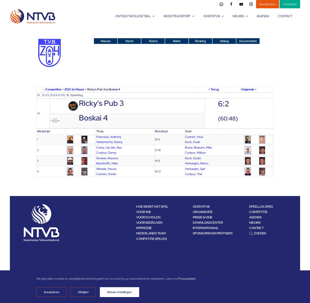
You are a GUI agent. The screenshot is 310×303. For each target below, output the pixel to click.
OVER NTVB (201, 207)
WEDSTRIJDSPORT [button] (179, 16)
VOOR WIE (143, 212)
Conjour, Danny (106, 153)
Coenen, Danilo (106, 174)
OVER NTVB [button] (213, 16)
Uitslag (224, 41)
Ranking (200, 41)
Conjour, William (195, 153)
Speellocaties (267, 4)
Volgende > (249, 89)
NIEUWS (255, 223)
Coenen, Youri (194, 137)
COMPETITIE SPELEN (151, 239)
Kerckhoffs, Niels (107, 163)
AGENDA (263, 16)
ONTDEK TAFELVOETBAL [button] (135, 16)
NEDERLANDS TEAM (151, 233)
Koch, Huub (192, 142)
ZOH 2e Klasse (74, 89)
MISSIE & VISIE (203, 217)
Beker (177, 41)
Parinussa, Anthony (108, 137)
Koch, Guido (193, 158)
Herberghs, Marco (196, 163)
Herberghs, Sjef (195, 169)
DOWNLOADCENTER (208, 223)
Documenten (248, 41)
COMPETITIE (258, 212)
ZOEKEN (257, 233)
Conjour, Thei (193, 174)
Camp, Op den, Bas (109, 148)
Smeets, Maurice (107, 158)
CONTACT (285, 16)
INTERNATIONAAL (206, 228)
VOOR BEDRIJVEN (149, 223)
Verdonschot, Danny (109, 142)
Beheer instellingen (119, 292)
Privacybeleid (187, 279)
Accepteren (51, 292)
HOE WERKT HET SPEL (152, 207)
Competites (53, 89)
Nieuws (105, 41)
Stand (129, 41)
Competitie (290, 4)
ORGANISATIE (203, 212)
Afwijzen (83, 292)
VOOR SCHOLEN (148, 217)
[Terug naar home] (33, 16)
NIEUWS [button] (240, 16)
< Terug (213, 89)
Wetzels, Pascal (106, 169)
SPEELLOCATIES (261, 207)
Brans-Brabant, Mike (198, 148)
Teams (153, 41)
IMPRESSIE (144, 228)
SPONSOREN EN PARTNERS (212, 233)
